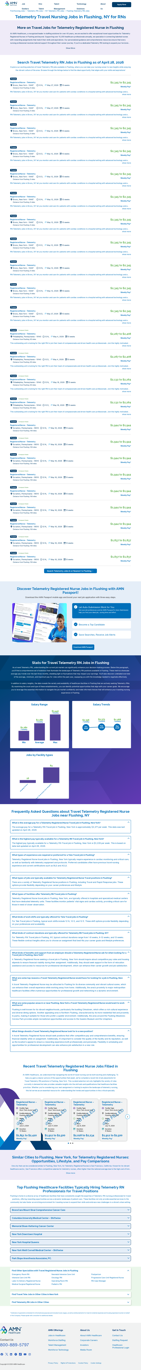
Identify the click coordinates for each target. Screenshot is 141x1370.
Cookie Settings (96, 1363)
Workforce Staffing (56, 1340)
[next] (127, 1116)
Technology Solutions (81, 6)
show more (126, 94)
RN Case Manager (98, 1281)
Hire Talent (41, 6)
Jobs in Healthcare (56, 1335)
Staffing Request (120, 1340)
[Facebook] (2, 1354)
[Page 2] (70, 1143)
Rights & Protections (68, 1363)
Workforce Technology (58, 1350)
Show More (70, 48)
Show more (70, 1173)
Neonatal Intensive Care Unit (63, 1274)
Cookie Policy (83, 1363)
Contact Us (117, 1335)
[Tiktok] (20, 1354)
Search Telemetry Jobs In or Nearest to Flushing (70, 571)
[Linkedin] (11, 1354)
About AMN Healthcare (91, 1335)
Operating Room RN (60, 1281)
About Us (103, 6)
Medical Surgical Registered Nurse (26, 1284)
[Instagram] (30, 1354)
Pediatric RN (57, 1284)
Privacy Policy (53, 1363)
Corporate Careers (88, 1340)
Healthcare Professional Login (120, 1346)
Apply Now (121, 4)
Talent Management (59, 6)
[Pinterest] (16, 1354)
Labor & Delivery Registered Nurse (26, 1281)
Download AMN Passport (83, 647)
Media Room (86, 1350)
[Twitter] (6, 1354)
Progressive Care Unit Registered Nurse (107, 1277)
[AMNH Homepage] (11, 3)
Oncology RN (57, 1277)
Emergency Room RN (20, 1274)
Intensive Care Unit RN (21, 1277)
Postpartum (96, 1274)
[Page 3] (72, 1143)
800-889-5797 (14, 1345)
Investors (84, 1345)
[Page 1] (68, 1143)
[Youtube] (25, 1354)
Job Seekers (25, 6)
